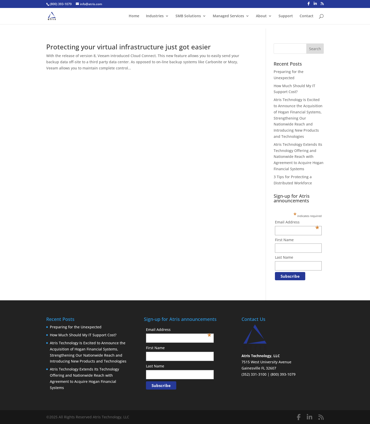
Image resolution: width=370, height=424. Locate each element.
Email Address (297, 222)
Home (134, 16)
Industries (155, 16)
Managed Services (228, 16)
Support (286, 16)
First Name (284, 239)
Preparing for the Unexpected (75, 326)
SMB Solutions (188, 16)
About (261, 16)
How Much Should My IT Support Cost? (83, 334)
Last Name (284, 257)
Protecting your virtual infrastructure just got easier (128, 46)
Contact (306, 16)
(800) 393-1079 (61, 4)
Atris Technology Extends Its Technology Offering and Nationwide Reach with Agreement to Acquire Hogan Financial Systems (298, 156)
